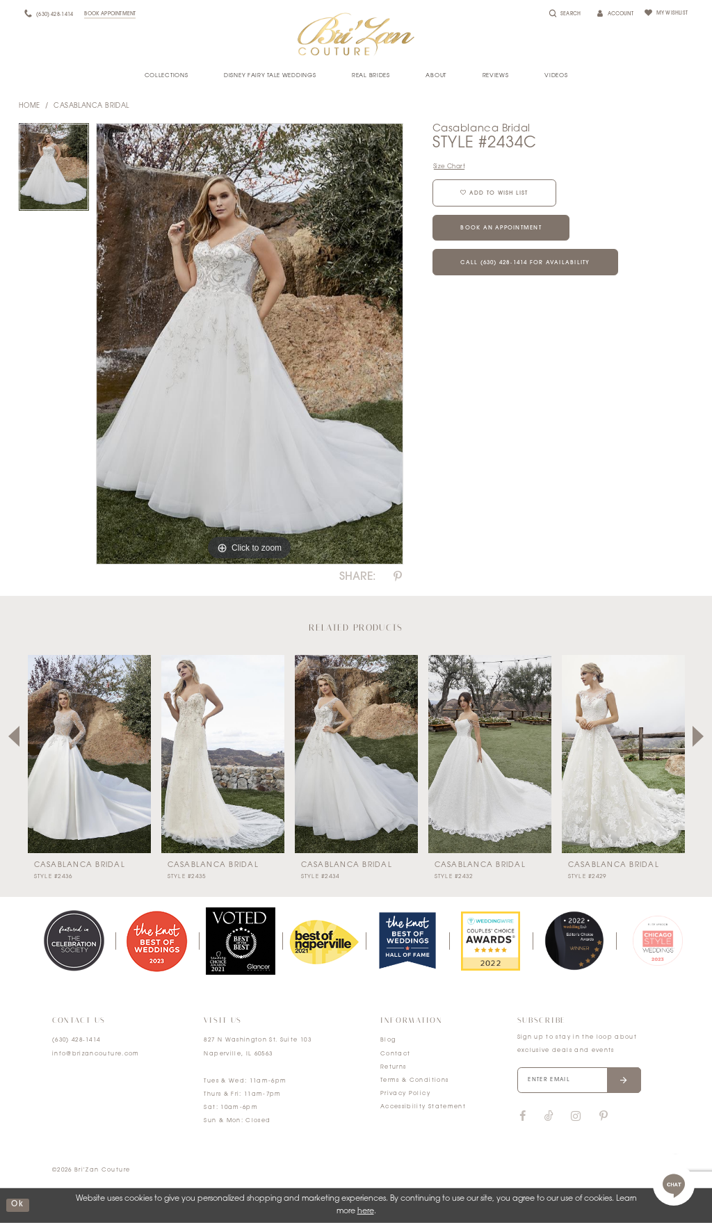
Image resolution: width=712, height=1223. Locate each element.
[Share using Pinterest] (397, 577)
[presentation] (89, 754)
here (365, 1211)
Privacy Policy (405, 1093)
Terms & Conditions (414, 1080)
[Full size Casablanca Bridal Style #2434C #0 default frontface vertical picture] (250, 344)
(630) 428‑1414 (76, 1040)
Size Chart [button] (449, 166)
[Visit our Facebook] (522, 1116)
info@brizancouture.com (96, 1054)
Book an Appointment (502, 229)
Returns (393, 1067)
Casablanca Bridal (91, 106)
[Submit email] (625, 1080)
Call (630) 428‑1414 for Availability (526, 263)
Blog (388, 1040)
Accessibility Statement (423, 1107)
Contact (395, 1054)
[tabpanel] (54, 170)
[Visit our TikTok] (548, 1117)
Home (29, 106)
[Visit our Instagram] (575, 1116)
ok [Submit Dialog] (17, 1205)
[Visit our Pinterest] (603, 1116)
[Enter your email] (579, 1080)
